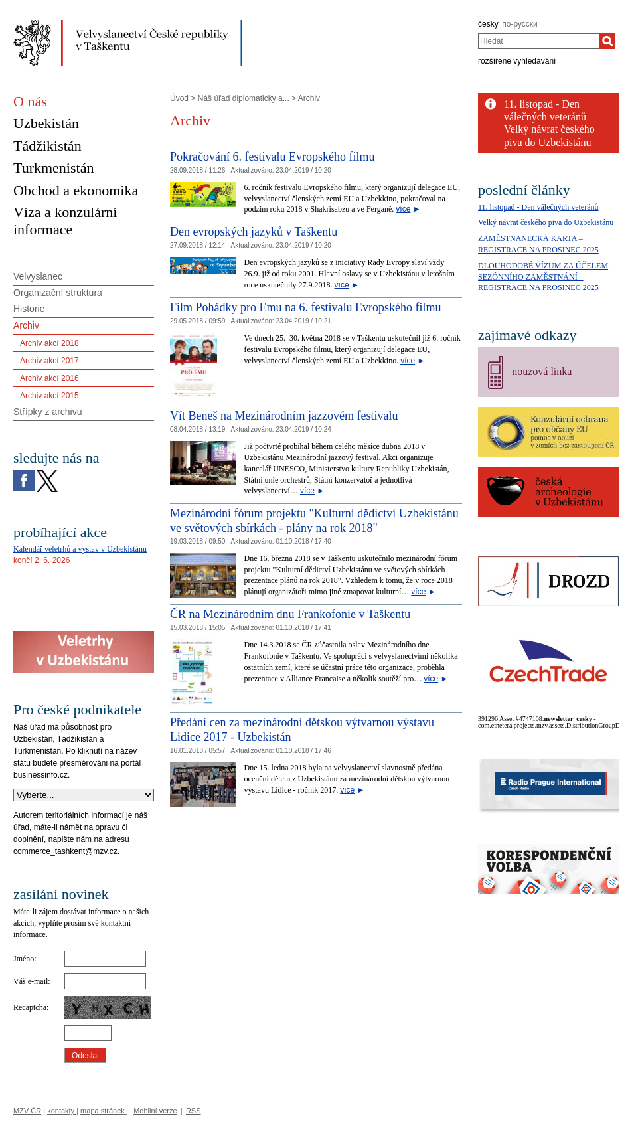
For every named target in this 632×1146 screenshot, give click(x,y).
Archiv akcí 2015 (49, 395)
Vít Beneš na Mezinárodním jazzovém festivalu (284, 415)
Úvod (179, 98)
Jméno (23, 958)
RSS (193, 1111)
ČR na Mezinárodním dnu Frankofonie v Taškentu (290, 614)
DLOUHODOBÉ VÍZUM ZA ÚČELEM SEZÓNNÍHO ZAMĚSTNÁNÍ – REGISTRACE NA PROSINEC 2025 (543, 277)
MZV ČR (27, 1111)
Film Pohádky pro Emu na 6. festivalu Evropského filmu (305, 307)
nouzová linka (542, 371)
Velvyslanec (37, 276)
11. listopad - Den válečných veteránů (538, 207)
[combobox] (538, 41)
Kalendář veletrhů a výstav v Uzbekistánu (80, 549)
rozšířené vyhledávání (517, 61)
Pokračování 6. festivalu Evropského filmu (272, 156)
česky (488, 24)
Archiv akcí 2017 (49, 360)
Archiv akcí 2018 (49, 343)
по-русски (520, 24)
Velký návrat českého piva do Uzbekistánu (545, 222)
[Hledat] (607, 41)
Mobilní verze (155, 1111)
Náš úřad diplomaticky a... (243, 98)
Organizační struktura (57, 292)
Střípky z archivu (47, 411)
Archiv (26, 325)
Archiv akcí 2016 (49, 378)
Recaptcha (29, 1007)
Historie (28, 308)
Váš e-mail (30, 981)
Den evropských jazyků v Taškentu (253, 231)
